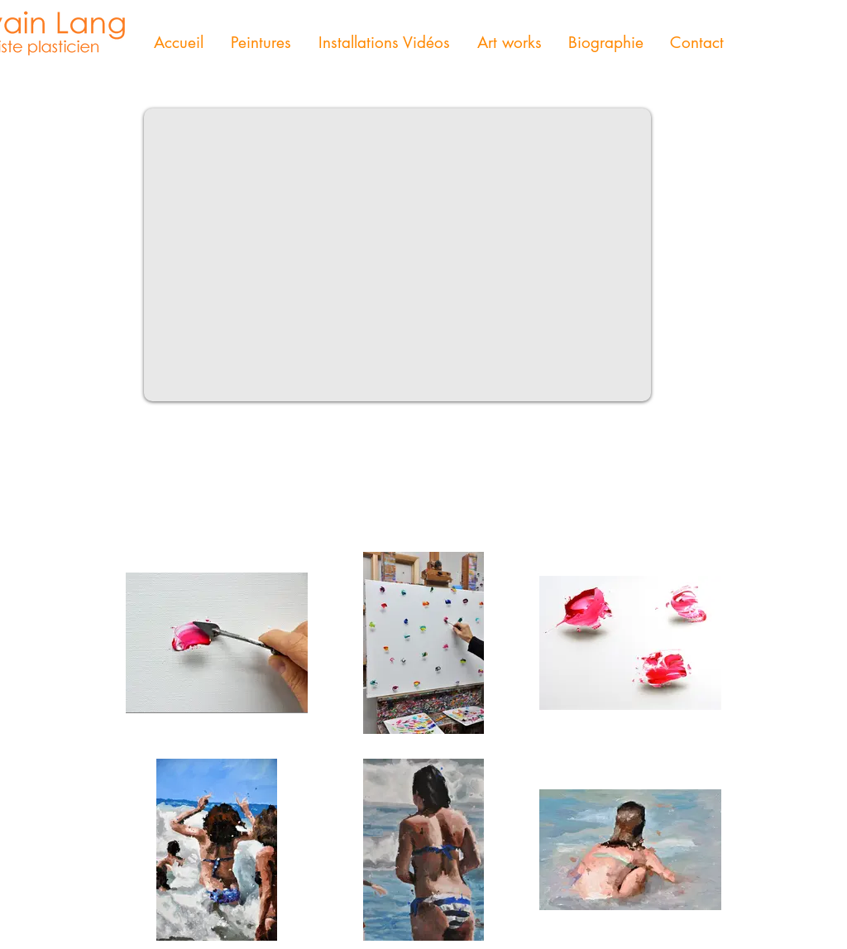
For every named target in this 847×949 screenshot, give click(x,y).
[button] (260, 43)
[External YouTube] (397, 254)
